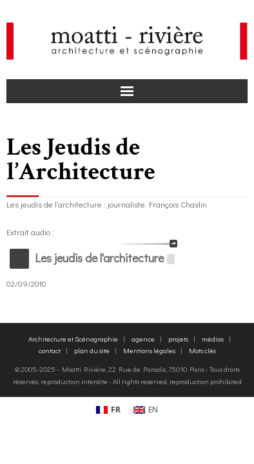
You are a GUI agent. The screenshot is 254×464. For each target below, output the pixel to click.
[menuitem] (108, 410)
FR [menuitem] (116, 409)
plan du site (92, 350)
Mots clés (202, 350)
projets (178, 338)
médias (213, 338)
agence (143, 338)
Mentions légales (149, 350)
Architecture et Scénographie (73, 338)
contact (50, 350)
